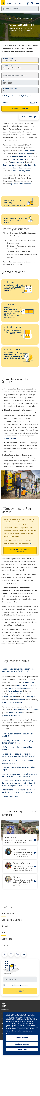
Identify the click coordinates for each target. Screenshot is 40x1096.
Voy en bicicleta (27, 96)
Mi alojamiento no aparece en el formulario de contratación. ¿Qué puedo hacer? (19, 775)
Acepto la (16, 985)
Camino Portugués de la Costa (20, 156)
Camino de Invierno (14, 713)
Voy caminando (9, 95)
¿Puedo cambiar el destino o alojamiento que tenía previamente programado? (18, 791)
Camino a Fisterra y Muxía (20, 171)
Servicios (13, 18)
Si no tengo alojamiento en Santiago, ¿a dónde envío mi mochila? (18, 741)
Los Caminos (7, 907)
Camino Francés (29, 151)
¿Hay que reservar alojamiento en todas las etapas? (19, 768)
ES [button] (28, 3)
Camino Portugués (25, 153)
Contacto (6, 945)
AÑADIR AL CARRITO (20, 108)
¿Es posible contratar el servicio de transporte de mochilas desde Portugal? (18, 755)
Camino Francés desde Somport (26, 710)
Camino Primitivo (17, 162)
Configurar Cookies (22, 1044)
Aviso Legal (5, 1009)
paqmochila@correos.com (21, 184)
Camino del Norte (9, 165)
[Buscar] (20, 8)
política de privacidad (20, 985)
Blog (3, 932)
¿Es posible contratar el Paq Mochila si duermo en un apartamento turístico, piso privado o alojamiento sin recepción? (19, 783)
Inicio (6, 18)
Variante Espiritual (19, 159)
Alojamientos (8, 913)
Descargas (6, 938)
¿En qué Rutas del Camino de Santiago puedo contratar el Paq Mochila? (18, 670)
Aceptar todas (21, 1049)
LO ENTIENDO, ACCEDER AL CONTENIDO (20, 550)
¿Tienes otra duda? (10, 797)
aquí (30, 543)
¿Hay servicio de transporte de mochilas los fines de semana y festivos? (20, 761)
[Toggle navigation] (37, 2)
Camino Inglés (30, 165)
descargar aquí (10, 439)
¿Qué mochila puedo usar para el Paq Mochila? (17, 748)
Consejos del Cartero (12, 919)
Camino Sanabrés (19, 168)
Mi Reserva (27, 117)
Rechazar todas (22, 1038)
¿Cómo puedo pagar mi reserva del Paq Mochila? (18, 735)
